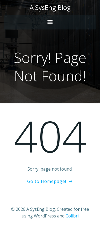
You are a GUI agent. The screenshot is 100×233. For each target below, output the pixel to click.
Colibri (72, 216)
